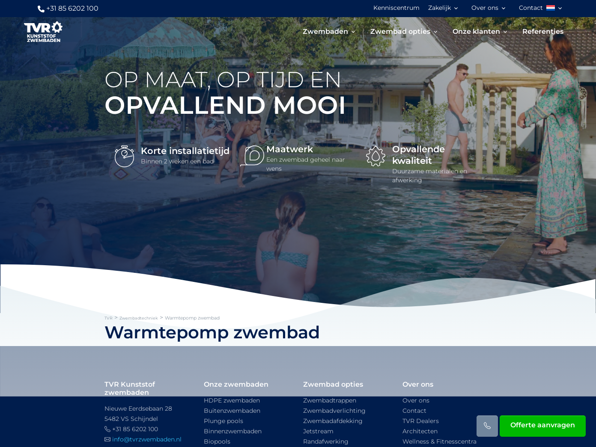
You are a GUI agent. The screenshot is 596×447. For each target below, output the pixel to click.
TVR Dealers (420, 421)
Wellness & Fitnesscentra (439, 441)
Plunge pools (223, 421)
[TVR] (43, 31)
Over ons (415, 400)
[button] (554, 8)
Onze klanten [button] (476, 31)
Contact (531, 8)
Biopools (217, 441)
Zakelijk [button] (439, 8)
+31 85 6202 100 (68, 8)
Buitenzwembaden (232, 410)
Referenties (542, 31)
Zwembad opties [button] (400, 31)
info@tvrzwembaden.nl (147, 439)
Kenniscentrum (396, 8)
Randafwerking (326, 441)
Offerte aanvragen (542, 425)
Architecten (420, 431)
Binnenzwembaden (233, 431)
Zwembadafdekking (333, 421)
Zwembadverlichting (334, 410)
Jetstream (318, 431)
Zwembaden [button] (325, 31)
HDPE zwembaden (232, 400)
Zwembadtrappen (329, 400)
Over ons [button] (484, 8)
